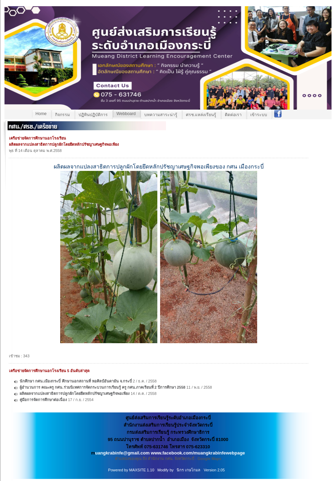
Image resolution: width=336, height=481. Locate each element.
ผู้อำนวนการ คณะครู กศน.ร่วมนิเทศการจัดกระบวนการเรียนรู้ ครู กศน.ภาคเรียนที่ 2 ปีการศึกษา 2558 (102, 387)
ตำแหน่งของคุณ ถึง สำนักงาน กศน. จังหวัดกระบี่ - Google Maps (168, 459)
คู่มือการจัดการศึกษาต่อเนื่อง (43, 400)
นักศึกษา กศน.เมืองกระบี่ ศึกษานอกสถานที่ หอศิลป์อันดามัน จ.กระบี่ (76, 381)
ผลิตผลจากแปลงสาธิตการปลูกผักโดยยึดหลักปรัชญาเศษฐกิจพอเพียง (74, 393)
